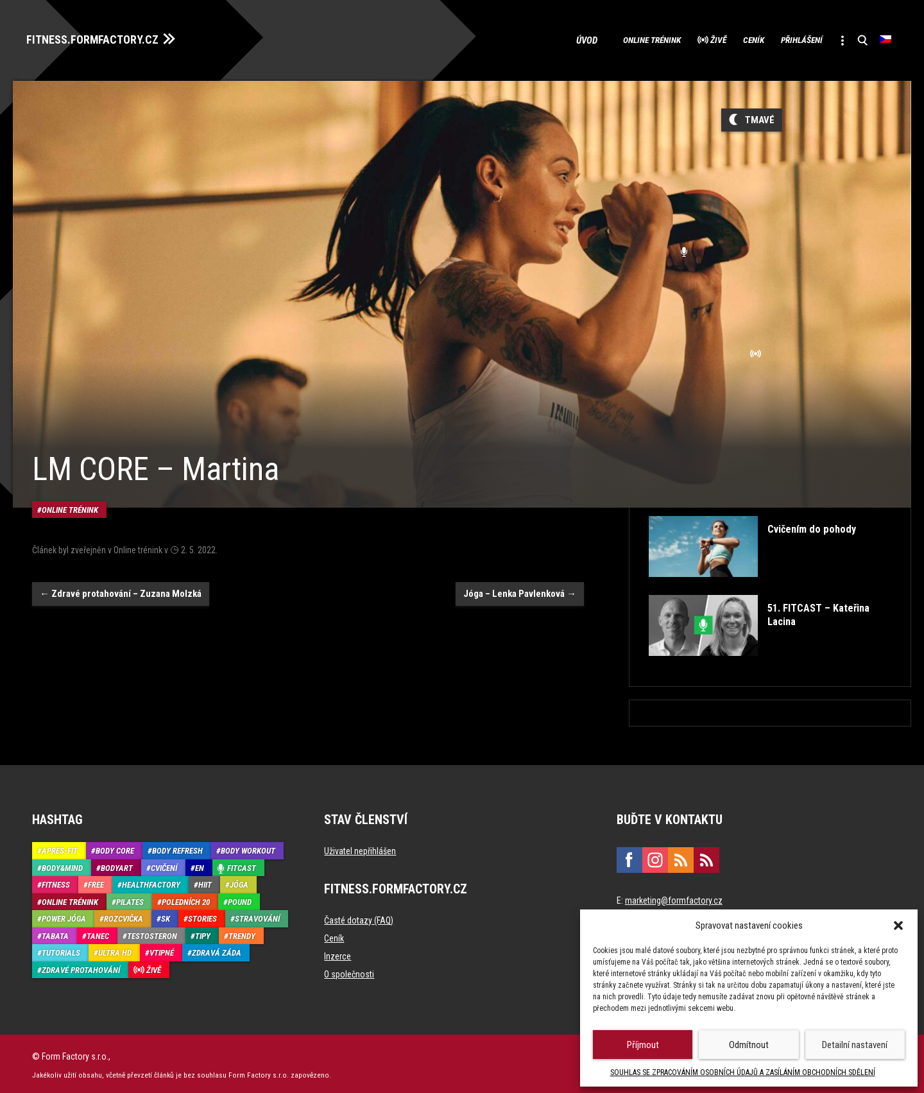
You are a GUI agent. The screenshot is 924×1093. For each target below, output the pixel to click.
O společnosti (349, 971)
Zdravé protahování (81, 966)
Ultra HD (115, 949)
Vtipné (162, 949)
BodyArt (117, 864)
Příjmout (643, 1045)
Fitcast (241, 864)
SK (165, 915)
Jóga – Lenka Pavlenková (519, 568)
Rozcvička (123, 915)
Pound (240, 898)
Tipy (202, 932)
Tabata (55, 932)
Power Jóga (64, 915)
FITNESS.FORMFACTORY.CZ (103, 37)
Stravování (257, 915)
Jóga (239, 881)
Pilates (130, 898)
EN (199, 864)
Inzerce (337, 953)
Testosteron (152, 932)
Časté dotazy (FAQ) (358, 917)
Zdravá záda (216, 949)
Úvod (529, 38)
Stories (202, 915)
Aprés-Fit (60, 847)
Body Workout (248, 847)
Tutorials (61, 949)
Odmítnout (749, 1045)
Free (96, 881)
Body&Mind (62, 864)
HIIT (205, 881)
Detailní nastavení (854, 1045)
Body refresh (177, 847)
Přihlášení (783, 38)
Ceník (723, 38)
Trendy (241, 932)
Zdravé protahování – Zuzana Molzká (120, 568)
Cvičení (164, 864)
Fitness (56, 881)
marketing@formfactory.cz (674, 897)
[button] (898, 925)
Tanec (98, 932)
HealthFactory (151, 881)
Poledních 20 (186, 898)
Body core (115, 847)
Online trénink (597, 38)
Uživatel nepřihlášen (360, 848)
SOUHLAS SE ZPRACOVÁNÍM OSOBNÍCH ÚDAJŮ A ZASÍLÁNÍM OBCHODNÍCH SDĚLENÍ (742, 1072)
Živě (677, 38)
